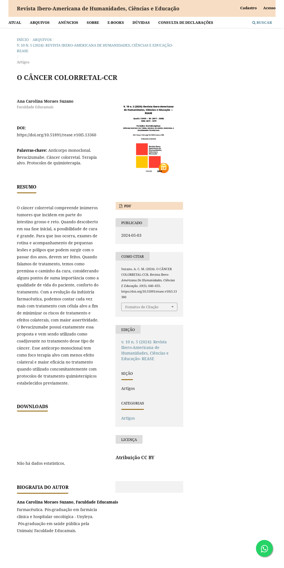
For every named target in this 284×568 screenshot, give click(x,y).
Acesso (269, 7)
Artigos (128, 418)
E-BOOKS (115, 22)
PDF (127, 205)
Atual (14, 22)
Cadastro (248, 7)
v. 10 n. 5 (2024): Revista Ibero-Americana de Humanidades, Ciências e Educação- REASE (95, 48)
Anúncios (68, 22)
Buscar (262, 22)
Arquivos (40, 22)
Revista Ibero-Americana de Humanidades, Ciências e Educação (98, 8)
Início (23, 39)
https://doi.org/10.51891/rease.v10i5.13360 (56, 134)
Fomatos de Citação (142, 306)
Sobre (93, 22)
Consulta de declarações (185, 22)
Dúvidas (141, 22)
